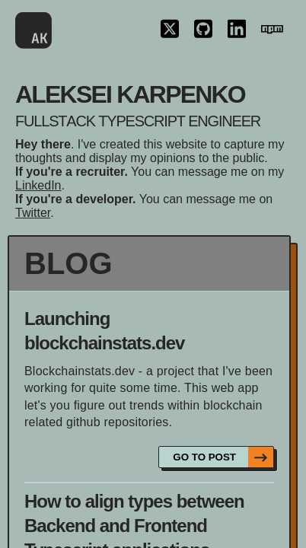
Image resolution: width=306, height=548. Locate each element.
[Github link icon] (203, 30)
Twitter (32, 212)
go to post (223, 457)
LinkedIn (38, 185)
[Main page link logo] (33, 30)
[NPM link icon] (272, 30)
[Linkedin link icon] (237, 30)
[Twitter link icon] (170, 30)
